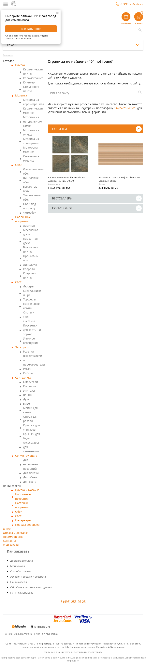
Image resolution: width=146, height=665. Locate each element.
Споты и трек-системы (29, 317)
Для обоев (30, 477)
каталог (12, 45)
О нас (7, 529)
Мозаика (21, 95)
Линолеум (30, 265)
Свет (18, 282)
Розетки (28, 351)
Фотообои (29, 212)
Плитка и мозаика (27, 490)
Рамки (27, 369)
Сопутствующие (26, 455)
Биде (26, 403)
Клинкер (29, 82)
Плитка (20, 65)
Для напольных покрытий (30, 464)
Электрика (22, 347)
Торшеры (29, 299)
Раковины (29, 386)
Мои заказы (11, 544)
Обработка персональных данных (31, 587)
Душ (26, 399)
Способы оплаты (20, 571)
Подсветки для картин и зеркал (32, 330)
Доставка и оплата (21, 560)
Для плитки (31, 473)
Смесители (30, 382)
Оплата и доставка (15, 533)
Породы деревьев (27, 525)
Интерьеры (23, 520)
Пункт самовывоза (21, 592)
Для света (29, 482)
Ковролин (29, 269)
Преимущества (13, 537)
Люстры (28, 286)
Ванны (27, 395)
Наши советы (18, 582)
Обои (18, 165)
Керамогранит (33, 78)
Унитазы (29, 390)
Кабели (28, 373)
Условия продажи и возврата (28, 576)
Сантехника (23, 377)
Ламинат (29, 225)
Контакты (9, 540)
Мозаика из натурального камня (32, 121)
